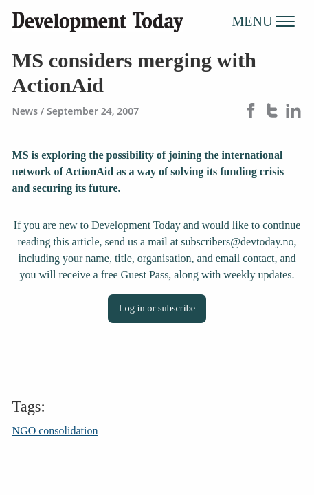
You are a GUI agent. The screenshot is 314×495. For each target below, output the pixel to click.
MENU (263, 20)
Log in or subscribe (157, 308)
